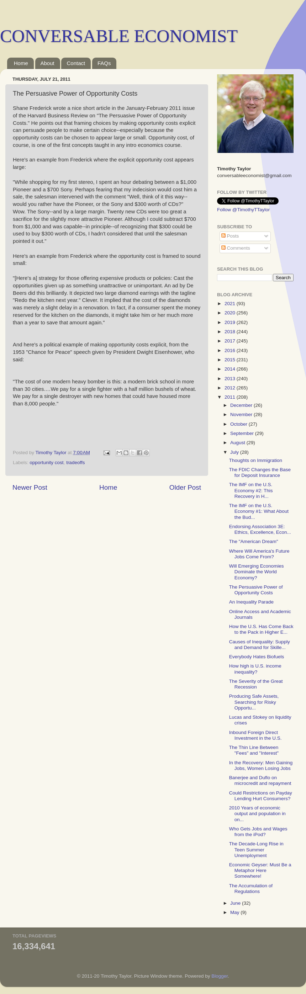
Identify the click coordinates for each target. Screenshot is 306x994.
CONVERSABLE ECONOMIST (119, 36)
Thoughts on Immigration (255, 460)
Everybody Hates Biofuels (256, 656)
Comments (235, 248)
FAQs (104, 63)
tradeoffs (75, 462)
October (239, 424)
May (235, 912)
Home (21, 63)
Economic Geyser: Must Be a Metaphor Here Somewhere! (260, 870)
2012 (231, 387)
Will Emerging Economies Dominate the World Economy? (256, 571)
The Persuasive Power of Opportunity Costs (256, 589)
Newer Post (29, 487)
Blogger (219, 976)
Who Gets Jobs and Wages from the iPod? (258, 831)
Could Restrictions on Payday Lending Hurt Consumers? (260, 795)
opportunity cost (46, 462)
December (242, 405)
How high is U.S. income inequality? (255, 668)
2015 (231, 359)
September (242, 433)
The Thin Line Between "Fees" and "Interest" (254, 750)
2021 (231, 303)
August (238, 442)
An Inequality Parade (251, 602)
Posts (230, 236)
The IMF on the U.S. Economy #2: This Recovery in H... (251, 490)
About (47, 63)
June (236, 903)
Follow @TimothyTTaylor (243, 209)
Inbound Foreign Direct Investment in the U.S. (255, 735)
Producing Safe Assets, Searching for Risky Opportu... (254, 701)
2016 (231, 350)
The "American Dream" (253, 541)
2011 (231, 397)
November (242, 414)
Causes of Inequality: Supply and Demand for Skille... (259, 644)
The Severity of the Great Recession (256, 684)
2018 (231, 331)
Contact (76, 63)
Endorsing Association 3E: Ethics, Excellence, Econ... (260, 529)
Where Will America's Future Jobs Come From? (259, 553)
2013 (231, 378)
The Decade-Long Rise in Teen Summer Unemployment (256, 849)
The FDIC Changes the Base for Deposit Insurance (260, 472)
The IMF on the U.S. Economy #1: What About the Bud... (259, 511)
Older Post (185, 487)
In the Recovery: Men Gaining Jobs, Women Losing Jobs (261, 765)
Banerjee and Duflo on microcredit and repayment (260, 780)
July (235, 452)
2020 (231, 312)
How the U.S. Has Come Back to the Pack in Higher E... (261, 629)
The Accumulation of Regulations (251, 888)
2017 (231, 341)
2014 (231, 369)
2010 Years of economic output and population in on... (257, 813)
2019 (231, 322)
